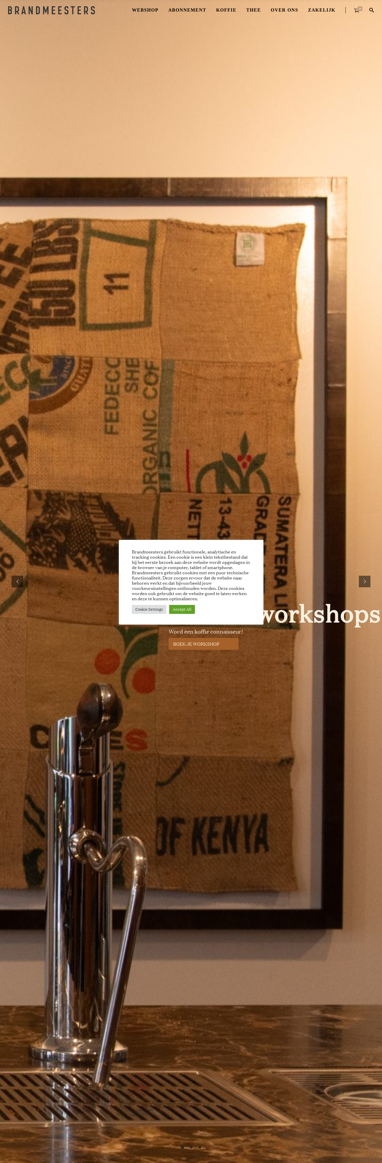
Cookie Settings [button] (149, 609)
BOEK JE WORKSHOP (196, 643)
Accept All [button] (182, 609)
